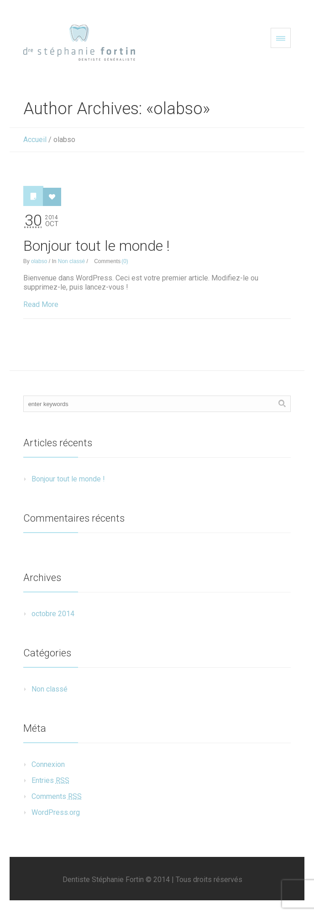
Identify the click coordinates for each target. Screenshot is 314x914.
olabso (39, 261)
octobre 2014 (52, 613)
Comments (56, 796)
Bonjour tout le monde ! (96, 245)
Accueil (35, 139)
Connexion (48, 764)
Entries (50, 780)
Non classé (71, 261)
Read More (40, 304)
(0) (124, 261)
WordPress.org (55, 812)
